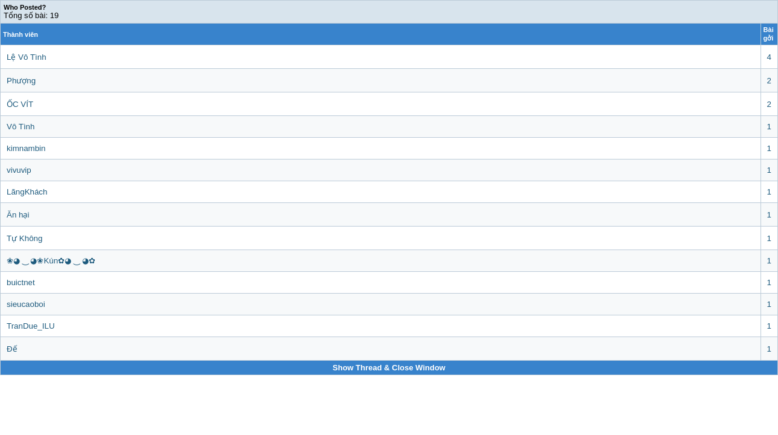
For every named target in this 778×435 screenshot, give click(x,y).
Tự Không (24, 238)
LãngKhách (27, 191)
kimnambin (26, 148)
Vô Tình (20, 126)
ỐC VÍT (20, 104)
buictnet (21, 282)
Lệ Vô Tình (26, 57)
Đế (12, 348)
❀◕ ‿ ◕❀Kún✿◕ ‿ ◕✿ (51, 260)
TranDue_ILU (31, 325)
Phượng (21, 80)
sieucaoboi (26, 304)
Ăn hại (18, 214)
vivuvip (19, 170)
